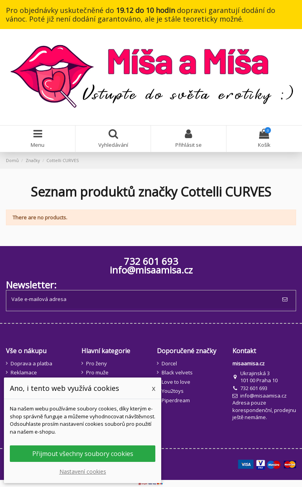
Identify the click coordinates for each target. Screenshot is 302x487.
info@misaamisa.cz (151, 269)
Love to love (176, 381)
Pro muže (97, 372)
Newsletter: (31, 284)
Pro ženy (96, 363)
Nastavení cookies (82, 471)
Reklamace (24, 372)
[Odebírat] (286, 299)
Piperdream (176, 400)
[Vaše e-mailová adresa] (141, 299)
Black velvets (177, 372)
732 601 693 (253, 388)
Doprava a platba (31, 363)
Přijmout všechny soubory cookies (82, 453)
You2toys (173, 390)
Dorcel (169, 363)
